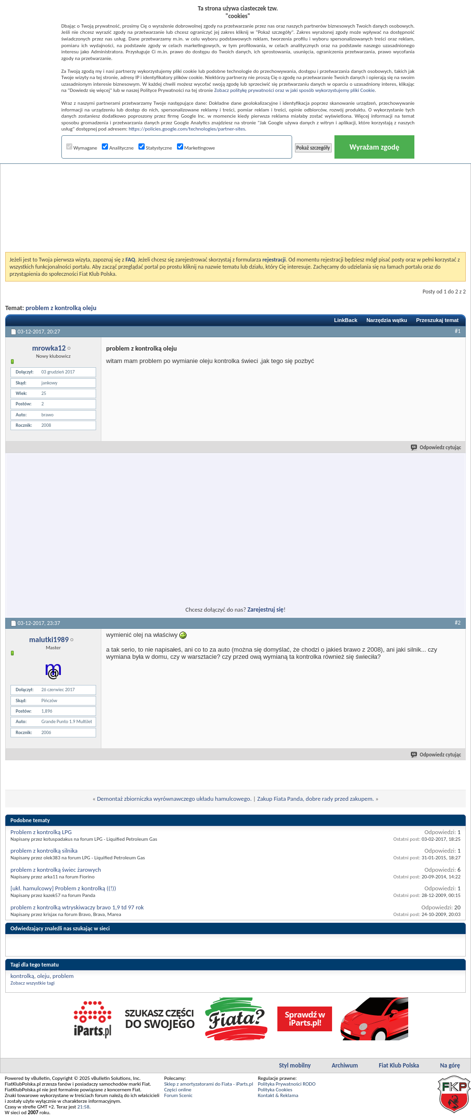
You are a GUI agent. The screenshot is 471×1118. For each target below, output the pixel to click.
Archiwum (345, 1065)
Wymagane (82, 148)
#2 (458, 622)
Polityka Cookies (275, 1090)
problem (63, 975)
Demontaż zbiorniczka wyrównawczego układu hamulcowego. (174, 798)
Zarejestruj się (265, 609)
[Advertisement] (235, 183)
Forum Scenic (178, 1095)
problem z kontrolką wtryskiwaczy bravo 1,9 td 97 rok (77, 907)
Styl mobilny (295, 1065)
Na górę (450, 1065)
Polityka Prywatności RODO (286, 1084)
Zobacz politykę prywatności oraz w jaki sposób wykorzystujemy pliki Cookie (294, 90)
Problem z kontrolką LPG (41, 832)
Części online (177, 1090)
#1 (458, 331)
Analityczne (118, 148)
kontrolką (22, 975)
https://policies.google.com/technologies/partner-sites (186, 129)
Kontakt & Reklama (278, 1095)
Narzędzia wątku (386, 320)
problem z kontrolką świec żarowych (55, 869)
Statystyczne (155, 148)
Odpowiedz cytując (436, 447)
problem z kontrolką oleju (61, 308)
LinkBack (345, 320)
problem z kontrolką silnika (44, 850)
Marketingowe (196, 148)
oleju (43, 975)
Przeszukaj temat (437, 320)
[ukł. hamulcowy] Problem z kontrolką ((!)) (63, 888)
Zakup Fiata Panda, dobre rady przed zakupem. (315, 798)
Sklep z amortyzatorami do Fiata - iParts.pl (208, 1084)
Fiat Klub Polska (399, 1065)
